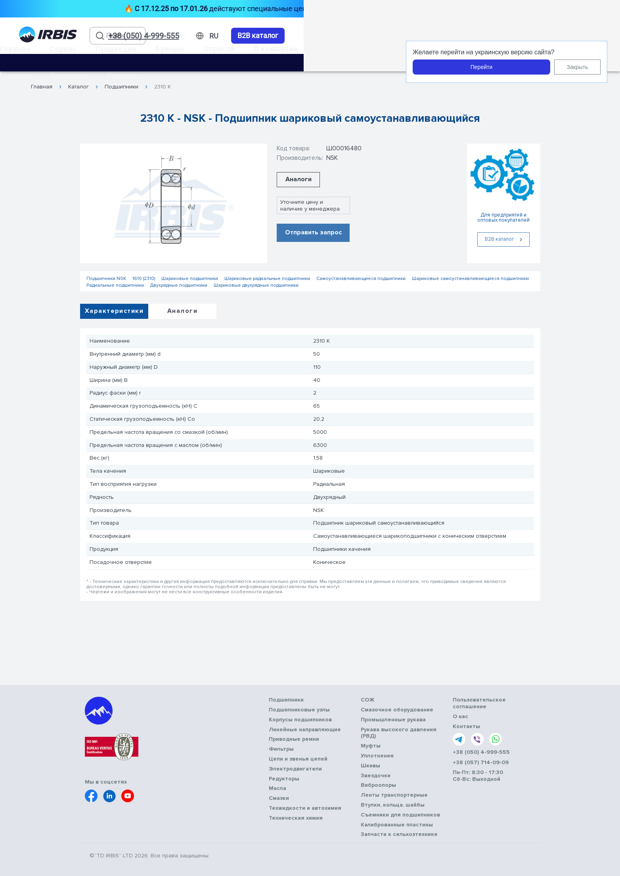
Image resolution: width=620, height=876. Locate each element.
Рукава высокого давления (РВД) (398, 733)
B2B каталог (257, 36)
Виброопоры (378, 785)
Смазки (279, 798)
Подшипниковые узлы (299, 710)
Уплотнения (377, 756)
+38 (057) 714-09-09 (481, 762)
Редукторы (284, 779)
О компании (276, 49)
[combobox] (117, 35)
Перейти (481, 67)
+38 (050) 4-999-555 (481, 752)
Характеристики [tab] (114, 311)
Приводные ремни (294, 739)
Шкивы (370, 766)
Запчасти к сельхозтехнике (399, 834)
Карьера (122, 76)
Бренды (169, 49)
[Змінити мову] (213, 36)
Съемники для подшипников (400, 815)
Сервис (62, 49)
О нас (460, 716)
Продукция (116, 49)
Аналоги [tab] (182, 311)
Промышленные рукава (393, 720)
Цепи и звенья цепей (298, 759)
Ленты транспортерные (394, 795)
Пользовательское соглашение (479, 703)
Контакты (69, 76)
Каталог (78, 87)
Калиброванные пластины (397, 825)
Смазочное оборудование (397, 710)
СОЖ (368, 700)
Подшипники (121, 87)
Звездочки (375, 775)
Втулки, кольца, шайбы (393, 805)
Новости (15, 76)
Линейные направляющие (305, 729)
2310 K (162, 87)
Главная (15, 49)
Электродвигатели (295, 769)
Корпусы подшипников (300, 720)
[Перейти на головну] (48, 36)
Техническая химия (296, 818)
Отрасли (219, 49)
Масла (277, 788)
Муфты (371, 746)
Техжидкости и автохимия (305, 808)
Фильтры (281, 749)
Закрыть (577, 67)
